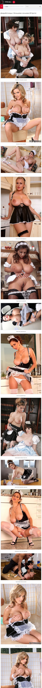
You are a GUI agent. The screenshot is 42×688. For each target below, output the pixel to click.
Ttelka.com (8, 2)
